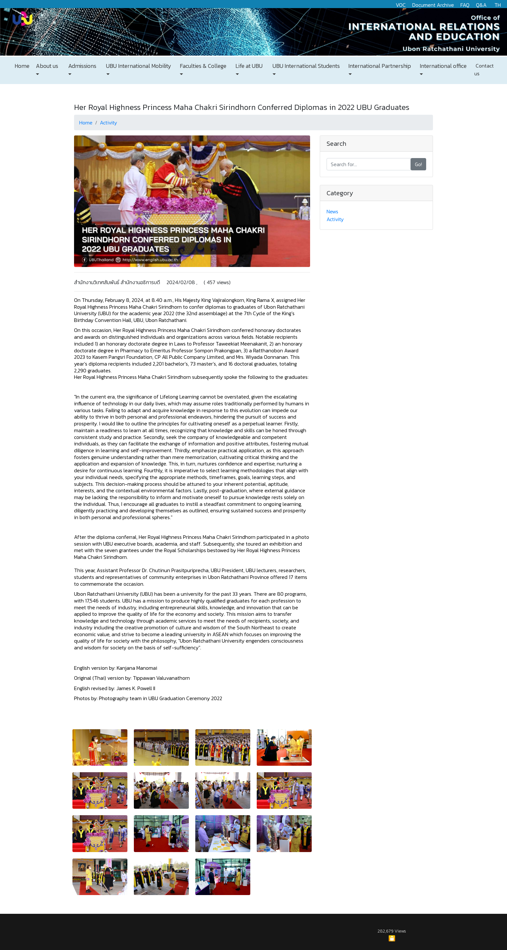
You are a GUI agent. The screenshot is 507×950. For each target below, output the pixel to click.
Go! (418, 164)
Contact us (484, 69)
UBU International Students (305, 66)
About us (46, 66)
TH (497, 5)
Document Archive (433, 5)
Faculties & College (202, 66)
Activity (108, 122)
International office (442, 66)
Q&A (481, 5)
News (332, 211)
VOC (401, 5)
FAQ (464, 5)
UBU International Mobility (138, 66)
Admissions (81, 66)
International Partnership (379, 66)
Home (22, 66)
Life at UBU (248, 66)
